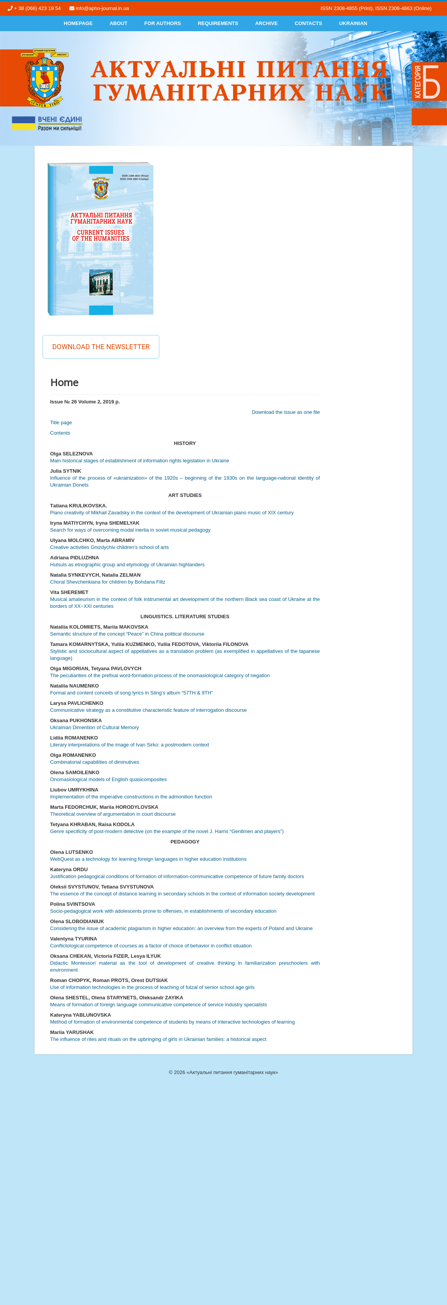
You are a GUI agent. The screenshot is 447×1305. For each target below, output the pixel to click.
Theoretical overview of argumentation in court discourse (113, 814)
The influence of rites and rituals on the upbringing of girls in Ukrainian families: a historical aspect (158, 1039)
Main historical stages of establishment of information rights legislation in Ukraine (139, 460)
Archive (266, 23)
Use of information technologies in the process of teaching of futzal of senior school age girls (152, 987)
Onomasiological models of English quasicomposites (108, 779)
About (118, 23)
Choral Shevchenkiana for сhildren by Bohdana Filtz (107, 582)
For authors (163, 23)
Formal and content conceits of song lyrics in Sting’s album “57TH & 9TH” (131, 693)
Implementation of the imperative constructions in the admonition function (131, 797)
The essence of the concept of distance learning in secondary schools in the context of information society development (182, 894)
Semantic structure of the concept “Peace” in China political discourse (127, 634)
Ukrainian (353, 23)
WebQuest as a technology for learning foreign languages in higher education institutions (148, 859)
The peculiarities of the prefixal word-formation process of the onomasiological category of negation (160, 675)
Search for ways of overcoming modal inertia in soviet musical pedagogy (130, 530)
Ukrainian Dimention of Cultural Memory (94, 727)
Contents (60, 433)
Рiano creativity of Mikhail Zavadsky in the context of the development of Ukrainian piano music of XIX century (172, 512)
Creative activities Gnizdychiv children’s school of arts (109, 547)
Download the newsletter (101, 347)
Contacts (308, 23)
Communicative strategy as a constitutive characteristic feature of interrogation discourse (148, 710)
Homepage (78, 23)
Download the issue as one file (286, 412)
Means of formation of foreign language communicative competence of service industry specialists (158, 1004)
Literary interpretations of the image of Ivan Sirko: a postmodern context (129, 745)
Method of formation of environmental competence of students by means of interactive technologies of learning (172, 1022)
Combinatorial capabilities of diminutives (94, 762)
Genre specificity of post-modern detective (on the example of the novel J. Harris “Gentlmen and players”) (167, 831)
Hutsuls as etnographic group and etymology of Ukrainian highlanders (127, 564)
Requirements (218, 23)
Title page (61, 422)
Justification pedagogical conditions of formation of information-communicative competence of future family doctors (177, 876)
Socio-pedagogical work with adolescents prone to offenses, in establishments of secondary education (163, 911)
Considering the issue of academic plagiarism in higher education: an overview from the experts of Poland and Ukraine (181, 928)
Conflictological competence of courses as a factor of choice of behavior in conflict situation (151, 946)
